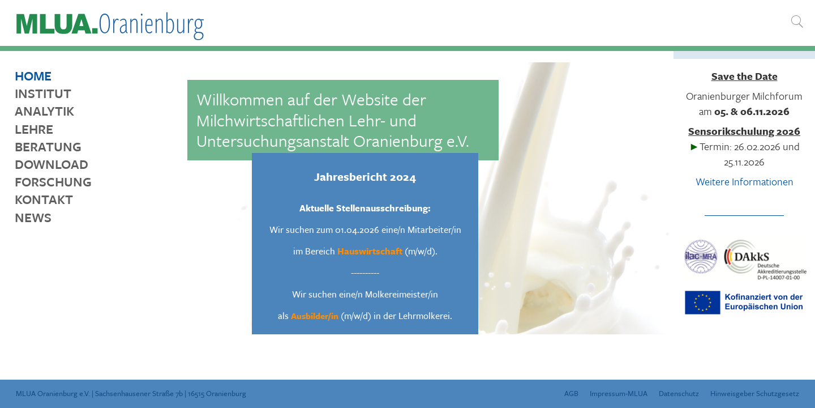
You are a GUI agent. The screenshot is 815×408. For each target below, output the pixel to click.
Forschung (53, 181)
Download (51, 164)
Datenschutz (679, 393)
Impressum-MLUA (618, 393)
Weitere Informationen (744, 181)
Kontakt (44, 199)
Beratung (48, 146)
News (33, 217)
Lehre (34, 129)
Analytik (44, 111)
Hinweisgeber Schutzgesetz (754, 393)
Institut (43, 93)
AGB (571, 393)
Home (33, 75)
